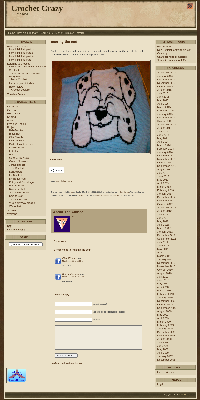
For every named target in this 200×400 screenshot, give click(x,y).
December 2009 (166, 300)
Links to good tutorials (21, 83)
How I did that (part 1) (21, 49)
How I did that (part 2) (21, 52)
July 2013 (162, 172)
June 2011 (163, 245)
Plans (10, 120)
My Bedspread (17, 178)
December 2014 (166, 117)
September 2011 (166, 238)
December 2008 (166, 332)
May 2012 (162, 221)
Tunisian (70, 181)
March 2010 (164, 290)
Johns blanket (17, 164)
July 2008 (162, 342)
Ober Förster (69, 258)
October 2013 (165, 162)
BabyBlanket (16, 130)
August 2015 (164, 89)
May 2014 (162, 138)
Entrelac (13, 151)
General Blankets (19, 157)
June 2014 (163, 134)
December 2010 (166, 262)
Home (11, 33)
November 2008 (166, 335)
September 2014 (166, 124)
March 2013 (164, 186)
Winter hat (15, 206)
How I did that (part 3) (21, 56)
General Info (14, 113)
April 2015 (163, 103)
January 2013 (165, 193)
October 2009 (165, 304)
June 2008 (163, 345)
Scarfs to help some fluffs (171, 60)
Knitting (11, 117)
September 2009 (166, 307)
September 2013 (166, 166)
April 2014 (163, 141)
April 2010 (163, 287)
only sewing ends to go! (72, 363)
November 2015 (166, 82)
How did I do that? (27, 33)
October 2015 (165, 86)
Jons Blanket (16, 168)
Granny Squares (18, 161)
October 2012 (165, 204)
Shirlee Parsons (70, 274)
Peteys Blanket (17, 185)
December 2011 (166, 235)
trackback (116, 195)
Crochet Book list (20, 89)
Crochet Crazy (37, 8)
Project (11, 127)
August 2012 (164, 211)
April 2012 (163, 224)
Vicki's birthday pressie (22, 202)
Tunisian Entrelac (74, 33)
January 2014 (165, 152)
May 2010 (162, 283)
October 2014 (165, 121)
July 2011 (162, 242)
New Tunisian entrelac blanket (174, 49)
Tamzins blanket (18, 199)
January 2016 (165, 76)
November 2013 (166, 159)
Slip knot (14, 70)
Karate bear (15, 171)
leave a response (102, 195)
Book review (16, 86)
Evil (11, 154)
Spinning (12, 210)
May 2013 (162, 179)
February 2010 (165, 294)
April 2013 (163, 183)
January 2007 (165, 356)
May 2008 (162, 349)
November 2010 (166, 266)
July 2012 (162, 214)
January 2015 (165, 114)
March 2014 (164, 145)
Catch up (162, 53)
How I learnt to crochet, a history (27, 66)
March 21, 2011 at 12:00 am (73, 261)
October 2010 (165, 269)
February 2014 (165, 148)
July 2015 (162, 93)
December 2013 (166, 155)
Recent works (165, 46)
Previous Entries (16, 123)
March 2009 (164, 321)
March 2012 (164, 228)
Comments (16, 229)
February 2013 (165, 190)
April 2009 (163, 318)
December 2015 (166, 79)
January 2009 (165, 328)
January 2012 (165, 231)
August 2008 (164, 339)
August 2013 (164, 169)
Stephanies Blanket (20, 192)
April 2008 (163, 352)
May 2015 (162, 100)
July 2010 (162, 276)
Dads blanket (16, 140)
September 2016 (166, 72)
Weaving (12, 213)
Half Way (56, 363)
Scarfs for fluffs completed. (172, 56)
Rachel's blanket (18, 189)
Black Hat (14, 133)
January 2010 (165, 297)
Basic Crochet (19, 79)
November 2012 (166, 200)
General (11, 110)
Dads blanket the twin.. (22, 144)
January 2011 (165, 259)
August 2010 (164, 273)
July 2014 (162, 131)
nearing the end (64, 42)
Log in (160, 384)
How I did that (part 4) (21, 59)
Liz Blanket (15, 175)
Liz (72, 192)
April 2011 (163, 252)
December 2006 (166, 359)
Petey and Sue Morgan (22, 182)
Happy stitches (165, 372)
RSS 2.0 (81, 195)
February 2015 (165, 110)
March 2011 (164, 255)
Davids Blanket (17, 147)
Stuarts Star (16, 196)
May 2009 (162, 314)
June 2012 (163, 217)
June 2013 (163, 176)
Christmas (13, 106)
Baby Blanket (61, 181)
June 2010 (163, 280)
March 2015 (164, 107)
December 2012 (166, 197)
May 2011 (162, 249)
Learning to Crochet (51, 33)
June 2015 (163, 96)
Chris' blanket (17, 137)
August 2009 (164, 311)
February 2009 (165, 325)
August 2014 (164, 127)
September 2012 (166, 207)
